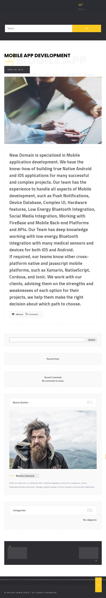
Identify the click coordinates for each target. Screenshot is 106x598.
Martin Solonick (25, 476)
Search (91, 340)
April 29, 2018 (15, 69)
